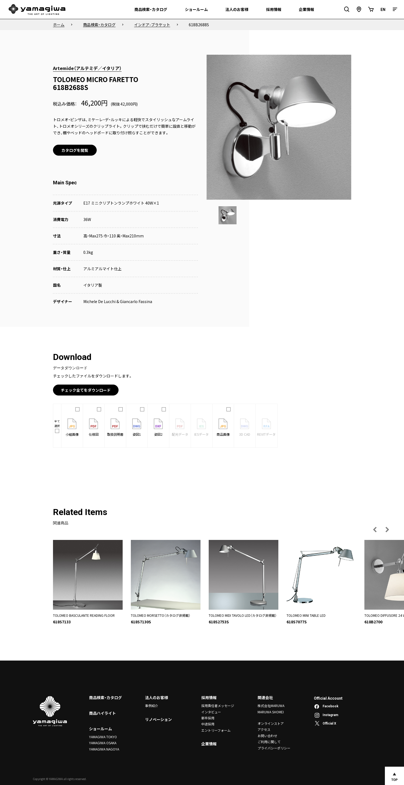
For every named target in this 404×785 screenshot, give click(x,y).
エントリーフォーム (216, 730)
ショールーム (100, 728)
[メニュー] (395, 9)
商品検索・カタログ (105, 697)
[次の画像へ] (387, 530)
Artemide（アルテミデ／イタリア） (87, 68)
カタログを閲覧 (74, 150)
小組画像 (72, 427)
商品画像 (223, 427)
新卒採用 (207, 718)
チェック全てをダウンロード (86, 390)
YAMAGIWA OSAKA (102, 742)
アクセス (264, 729)
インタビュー (211, 712)
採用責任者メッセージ (217, 705)
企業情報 (209, 743)
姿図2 (158, 427)
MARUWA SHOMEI (271, 712)
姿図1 (136, 427)
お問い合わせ (267, 735)
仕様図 (94, 427)
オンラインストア (271, 723)
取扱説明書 (115, 427)
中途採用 (207, 724)
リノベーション (158, 719)
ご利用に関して (269, 741)
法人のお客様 (156, 697)
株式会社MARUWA (271, 705)
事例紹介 (151, 705)
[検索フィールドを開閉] (347, 9)
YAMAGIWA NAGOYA (104, 749)
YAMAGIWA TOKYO (103, 736)
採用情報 (209, 697)
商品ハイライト (102, 713)
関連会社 (265, 697)
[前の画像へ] (375, 530)
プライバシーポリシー (274, 748)
